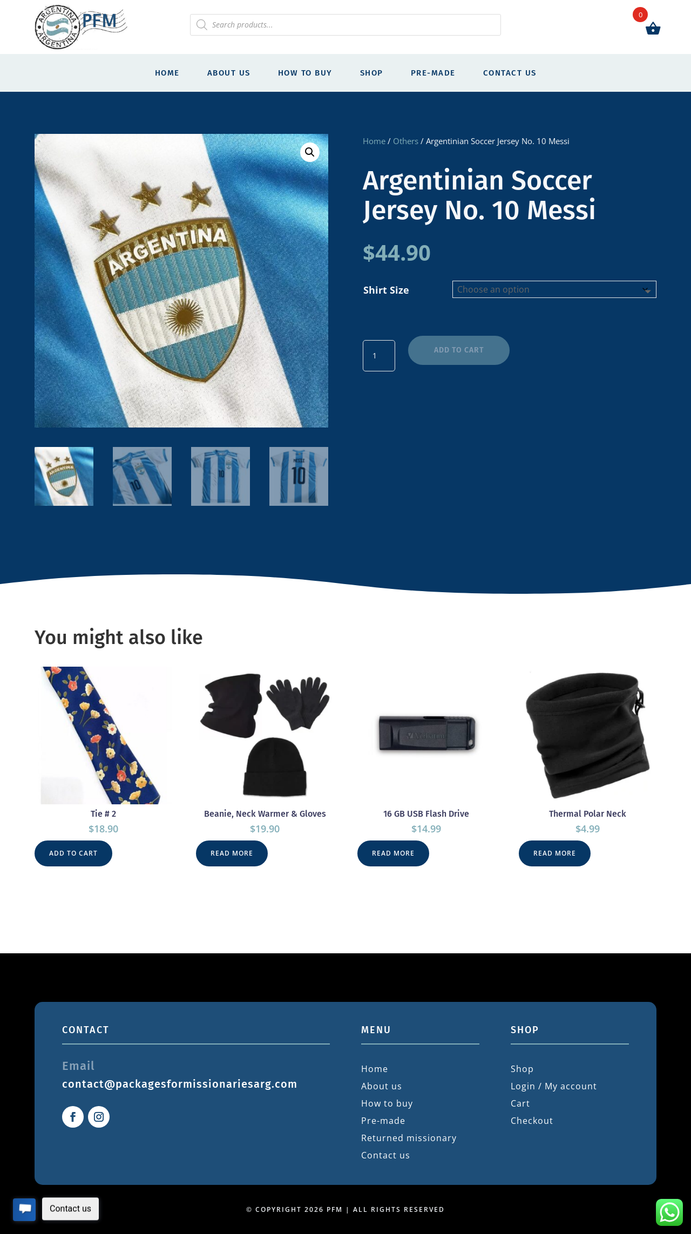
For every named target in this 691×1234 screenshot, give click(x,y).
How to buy (305, 73)
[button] (310, 152)
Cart (520, 1103)
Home (167, 73)
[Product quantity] (379, 355)
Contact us (510, 73)
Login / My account (554, 1086)
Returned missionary (409, 1138)
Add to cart (459, 350)
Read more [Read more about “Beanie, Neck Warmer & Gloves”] (232, 853)
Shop (371, 73)
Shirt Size (386, 289)
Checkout (532, 1121)
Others (405, 140)
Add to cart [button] (73, 853)
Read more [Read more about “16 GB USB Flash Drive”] (393, 853)
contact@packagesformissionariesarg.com (179, 1083)
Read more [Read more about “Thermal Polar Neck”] (554, 853)
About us (228, 73)
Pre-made (433, 73)
